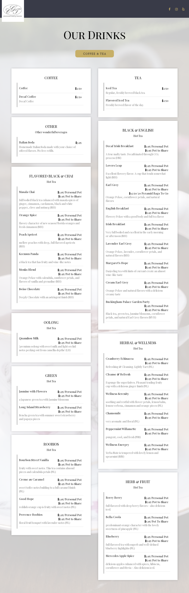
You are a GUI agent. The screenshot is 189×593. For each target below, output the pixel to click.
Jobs (147, 9)
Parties (120, 9)
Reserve (158, 9)
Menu (69, 9)
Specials (94, 9)
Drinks (80, 9)
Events (107, 9)
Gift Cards (135, 9)
